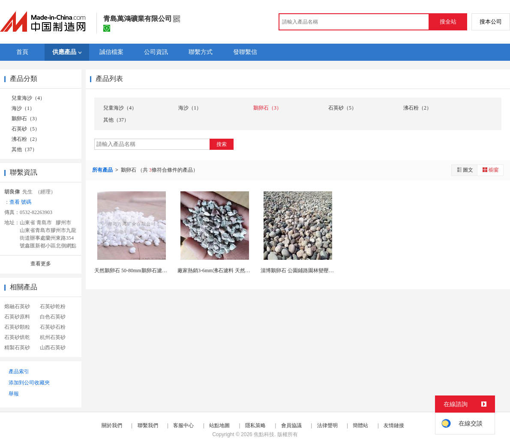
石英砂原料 (17, 317)
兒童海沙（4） (28, 98)
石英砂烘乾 (17, 337)
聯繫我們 (148, 425)
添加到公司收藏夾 (29, 383)
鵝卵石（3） (26, 119)
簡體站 (360, 425)
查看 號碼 (20, 202)
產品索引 (19, 372)
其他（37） (24, 149)
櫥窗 (490, 169)
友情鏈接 (394, 425)
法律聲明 (327, 425)
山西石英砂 (53, 348)
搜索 (221, 144)
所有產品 (103, 170)
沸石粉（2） (26, 139)
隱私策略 (255, 425)
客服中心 (183, 425)
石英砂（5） (26, 129)
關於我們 (112, 425)
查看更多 (40, 264)
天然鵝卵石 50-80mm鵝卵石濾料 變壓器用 (141, 271)
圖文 (464, 169)
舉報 (14, 394)
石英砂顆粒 (17, 327)
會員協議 (291, 425)
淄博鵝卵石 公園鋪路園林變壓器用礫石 (305, 271)
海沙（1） (23, 108)
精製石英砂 (17, 348)
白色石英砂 (53, 317)
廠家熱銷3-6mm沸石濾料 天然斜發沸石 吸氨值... (231, 271)
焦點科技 (264, 434)
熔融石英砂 (17, 306)
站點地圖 (219, 425)
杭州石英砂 (53, 337)
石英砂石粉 (53, 327)
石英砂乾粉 (53, 306)
